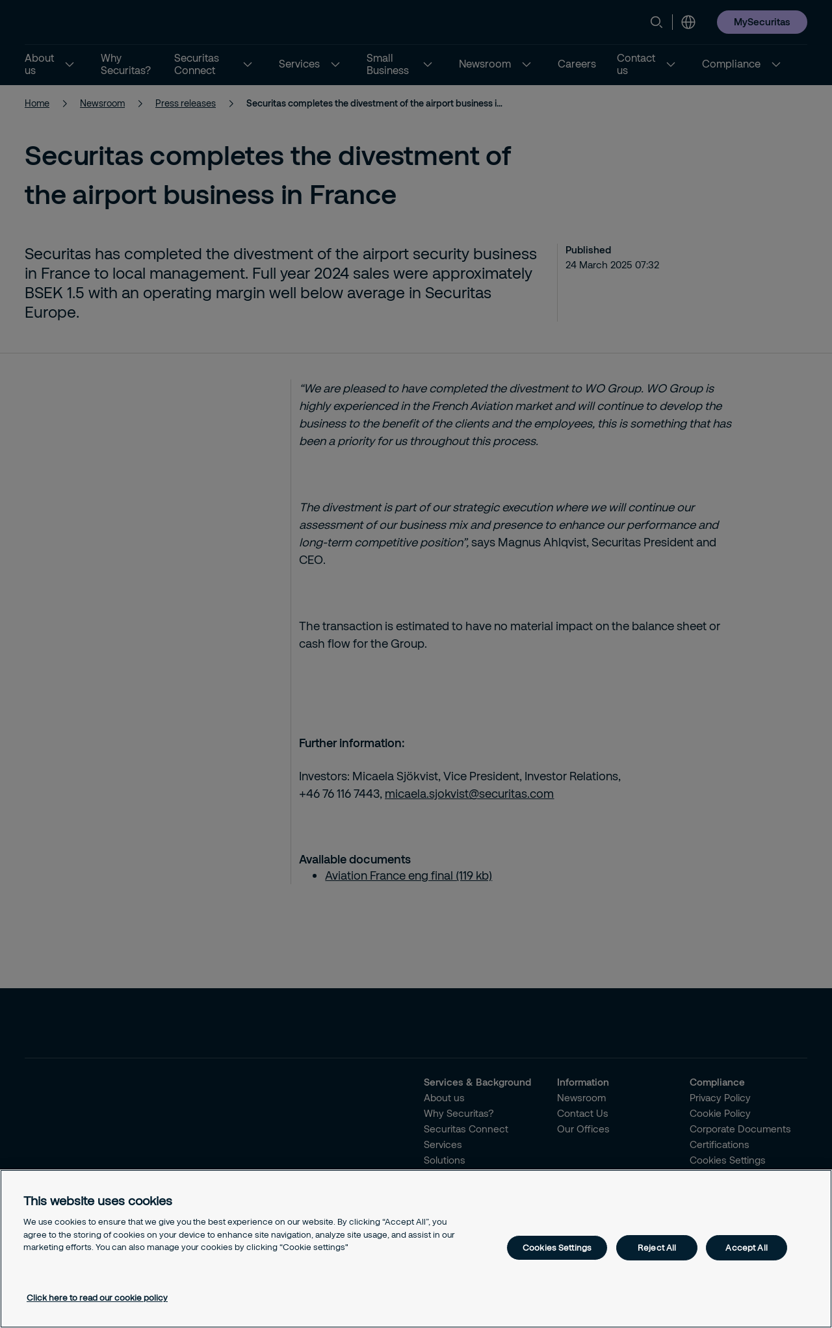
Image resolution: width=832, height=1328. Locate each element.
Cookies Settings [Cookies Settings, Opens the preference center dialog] (557, 1247)
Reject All (657, 1247)
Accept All (746, 1247)
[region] (416, 1248)
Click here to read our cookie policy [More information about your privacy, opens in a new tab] (97, 1297)
